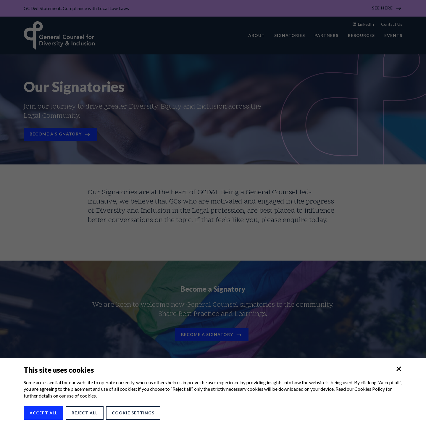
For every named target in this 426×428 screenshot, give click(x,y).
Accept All (43, 412)
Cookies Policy (369, 389)
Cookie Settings (133, 412)
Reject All (85, 412)
